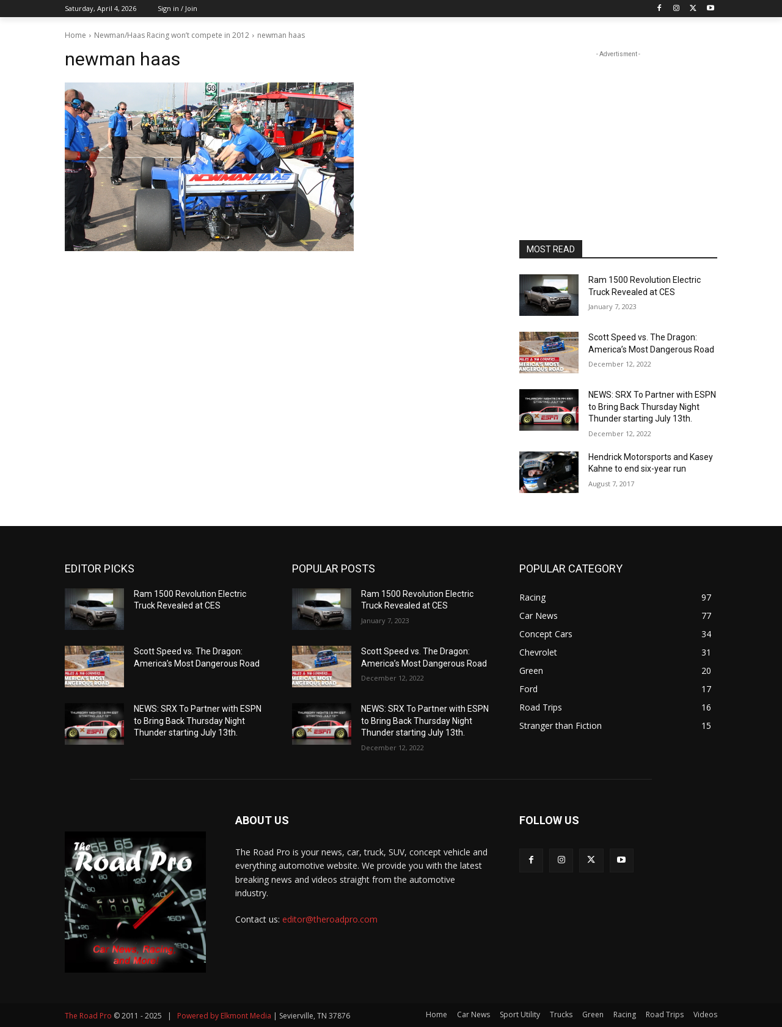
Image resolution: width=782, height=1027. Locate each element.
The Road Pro (88, 1016)
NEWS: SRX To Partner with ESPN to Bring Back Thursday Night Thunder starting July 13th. (652, 406)
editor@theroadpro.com (330, 919)
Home (75, 35)
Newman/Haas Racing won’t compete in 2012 (171, 35)
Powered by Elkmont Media (224, 1016)
